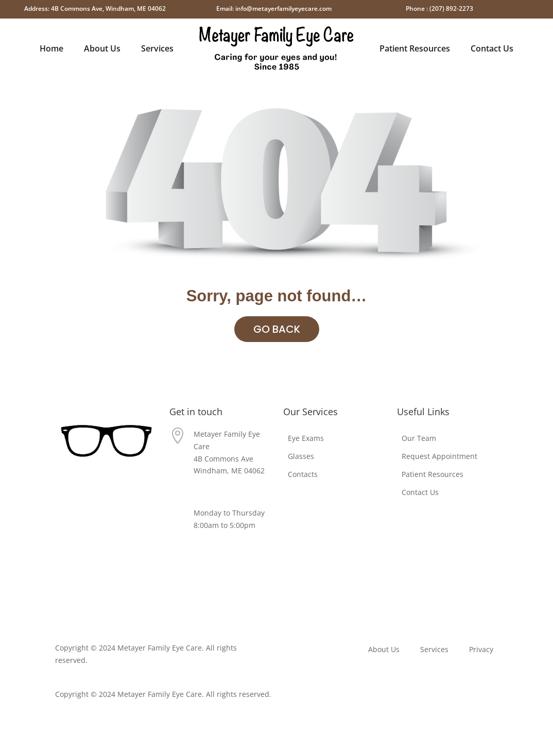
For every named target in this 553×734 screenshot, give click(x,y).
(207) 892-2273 (219, 489)
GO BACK (276, 329)
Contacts (303, 474)
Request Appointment (439, 456)
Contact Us (492, 48)
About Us (102, 48)
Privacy (409, 569)
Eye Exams (306, 438)
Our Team (419, 438)
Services (157, 48)
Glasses (301, 456)
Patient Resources (414, 48)
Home (51, 48)
